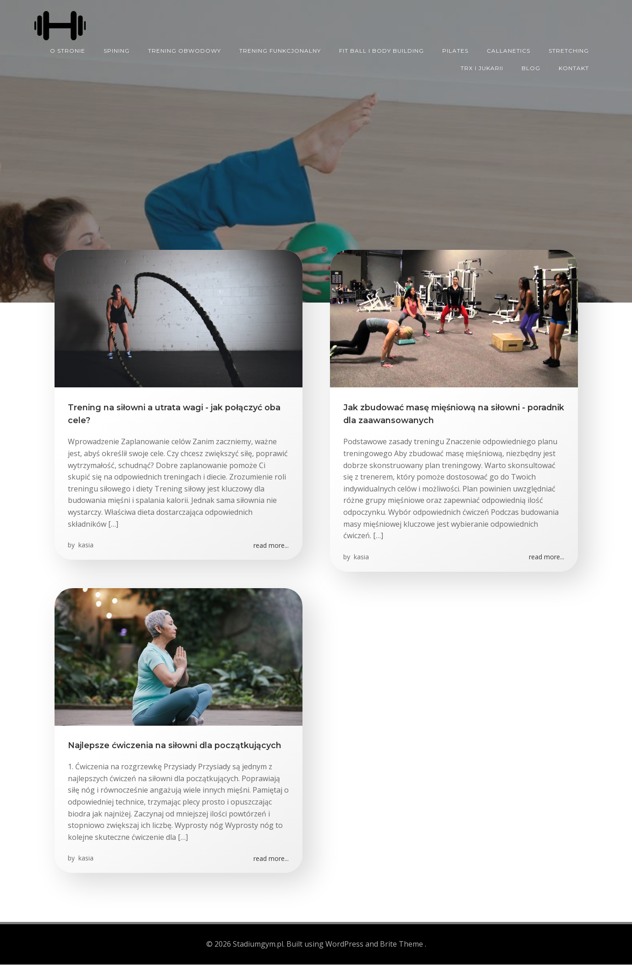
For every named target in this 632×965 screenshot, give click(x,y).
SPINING (117, 49)
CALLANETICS (509, 49)
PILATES (456, 49)
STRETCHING (569, 49)
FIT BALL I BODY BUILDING (382, 49)
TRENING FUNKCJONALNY (280, 49)
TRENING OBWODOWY (184, 49)
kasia (85, 546)
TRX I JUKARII (482, 67)
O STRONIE (68, 49)
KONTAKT (574, 67)
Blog (531, 67)
